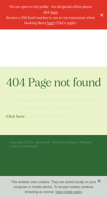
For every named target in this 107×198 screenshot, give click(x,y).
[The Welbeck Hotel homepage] (37, 48)
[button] (82, 54)
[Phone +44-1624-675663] (95, 41)
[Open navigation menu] (82, 41)
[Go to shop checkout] (95, 54)
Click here (15, 116)
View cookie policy (68, 192)
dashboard (42, 142)
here (54, 12)
